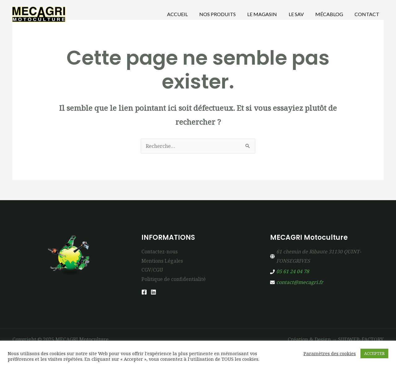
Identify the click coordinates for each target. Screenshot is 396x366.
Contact (367, 14)
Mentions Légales (162, 260)
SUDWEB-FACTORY (361, 339)
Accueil (186, 14)
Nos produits (225, 14)
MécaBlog (332, 14)
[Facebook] (144, 292)
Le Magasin (268, 14)
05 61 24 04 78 (292, 271)
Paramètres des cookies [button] (329, 353)
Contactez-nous (159, 251)
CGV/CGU (152, 269)
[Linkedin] (153, 292)
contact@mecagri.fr (299, 282)
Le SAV (300, 14)
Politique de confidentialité (173, 279)
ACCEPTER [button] (374, 353)
